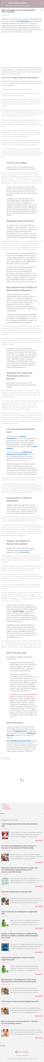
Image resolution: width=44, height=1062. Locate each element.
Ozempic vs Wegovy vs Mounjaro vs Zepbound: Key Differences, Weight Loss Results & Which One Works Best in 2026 (19, 936)
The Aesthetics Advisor (18, 3)
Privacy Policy (7, 809)
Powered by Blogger (22, 1052)
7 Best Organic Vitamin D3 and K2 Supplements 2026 (19, 1001)
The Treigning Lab (22, 21)
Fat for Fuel (25, 552)
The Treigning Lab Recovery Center (18, 741)
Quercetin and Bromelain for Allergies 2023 (16, 892)
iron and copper (18, 611)
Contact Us (6, 807)
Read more (39, 840)
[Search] (42, 3)
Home (5, 804)
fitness (7, 758)
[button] (42, 10)
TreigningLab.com (20, 731)
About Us (6, 806)
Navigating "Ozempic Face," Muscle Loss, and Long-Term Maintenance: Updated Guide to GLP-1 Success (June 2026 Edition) (19, 870)
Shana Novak (25, 1055)
